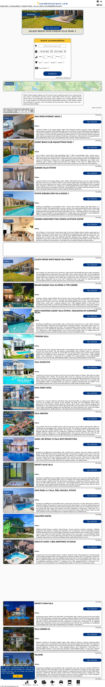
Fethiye (6, 118)
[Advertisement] (52, 583)
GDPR (12, 673)
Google (4, 669)
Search (52, 73)
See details (92, 122)
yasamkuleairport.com (52, 3)
